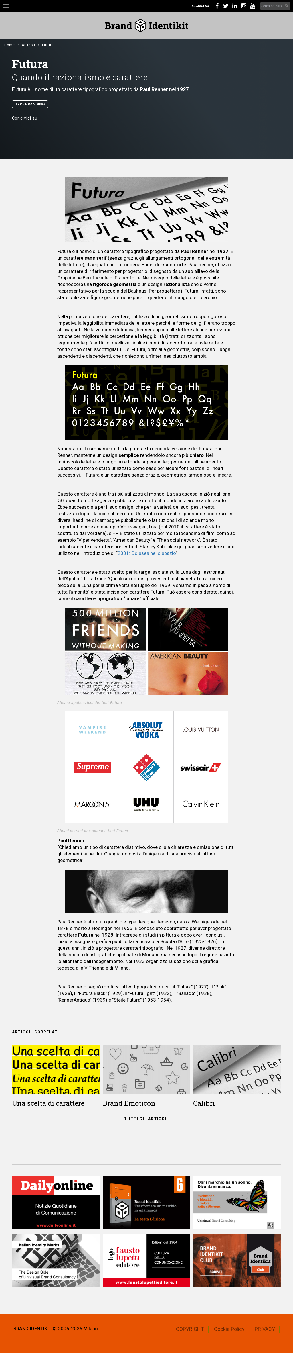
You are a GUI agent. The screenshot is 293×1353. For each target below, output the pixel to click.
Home (9, 45)
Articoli (28, 45)
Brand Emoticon (129, 1103)
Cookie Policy (229, 1329)
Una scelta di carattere (48, 1103)
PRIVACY (265, 1329)
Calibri (204, 1103)
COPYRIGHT (190, 1329)
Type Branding (30, 104)
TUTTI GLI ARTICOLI (146, 1119)
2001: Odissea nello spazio (147, 553)
